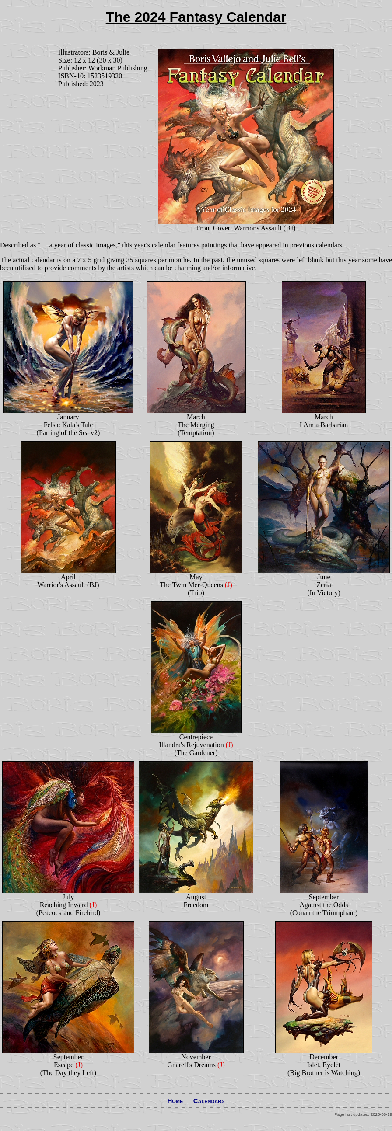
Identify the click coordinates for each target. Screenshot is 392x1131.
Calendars (209, 1100)
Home (175, 1100)
